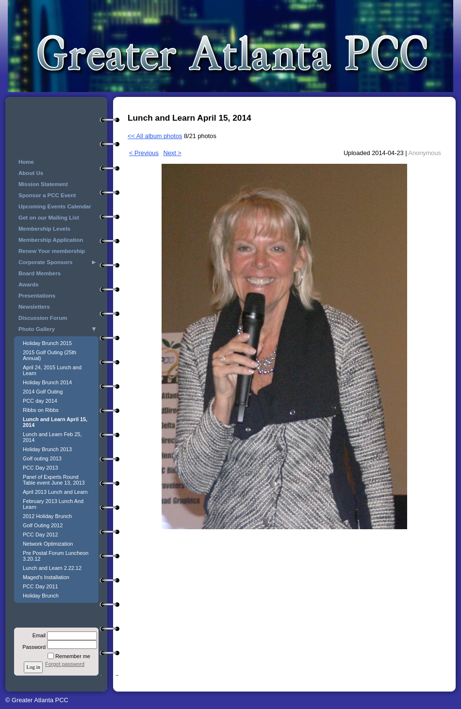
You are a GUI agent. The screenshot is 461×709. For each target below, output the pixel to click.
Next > (172, 153)
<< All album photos (155, 136)
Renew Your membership (51, 251)
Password (32, 647)
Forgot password (64, 664)
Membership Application (50, 240)
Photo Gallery (36, 329)
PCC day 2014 (40, 401)
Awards (28, 284)
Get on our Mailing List (48, 218)
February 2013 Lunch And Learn (53, 504)
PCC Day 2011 (40, 586)
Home (26, 162)
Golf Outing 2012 (43, 525)
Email (37, 635)
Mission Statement (43, 184)
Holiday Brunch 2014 (47, 382)
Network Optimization (48, 544)
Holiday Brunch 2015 (47, 343)
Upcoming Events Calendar (54, 206)
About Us (30, 173)
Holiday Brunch (41, 596)
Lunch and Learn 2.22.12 (52, 568)
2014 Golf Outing (43, 391)
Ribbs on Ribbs (41, 410)
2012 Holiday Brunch (47, 516)
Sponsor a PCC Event (47, 195)
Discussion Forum (42, 318)
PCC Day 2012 (40, 534)
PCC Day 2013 (40, 468)
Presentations (36, 296)
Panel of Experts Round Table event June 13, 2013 (54, 480)
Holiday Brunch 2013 (47, 449)
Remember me (72, 656)
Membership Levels (44, 229)
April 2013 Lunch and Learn (55, 492)
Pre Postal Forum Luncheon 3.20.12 (55, 556)
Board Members (39, 273)
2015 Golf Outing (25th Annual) (49, 355)
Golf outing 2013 (42, 458)
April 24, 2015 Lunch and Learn (52, 370)
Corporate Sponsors (45, 262)
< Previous (144, 153)
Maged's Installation (46, 577)
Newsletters (34, 307)
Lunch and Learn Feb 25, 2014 (52, 437)
